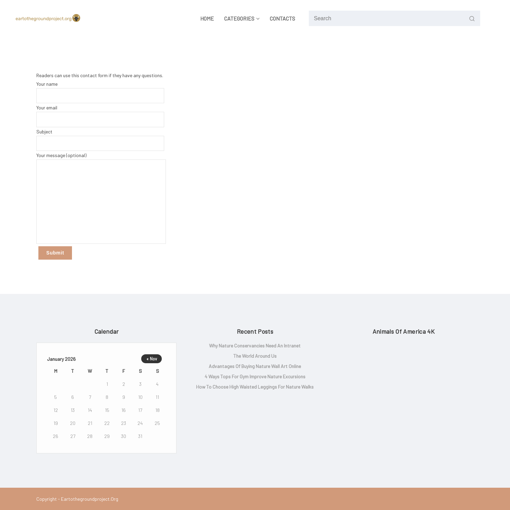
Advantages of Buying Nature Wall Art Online (255, 366)
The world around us (255, 356)
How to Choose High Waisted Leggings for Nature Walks (255, 387)
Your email (100, 116)
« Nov (151, 358)
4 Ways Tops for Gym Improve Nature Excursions (255, 376)
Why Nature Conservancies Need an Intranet (255, 345)
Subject (100, 140)
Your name (100, 92)
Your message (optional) (101, 198)
